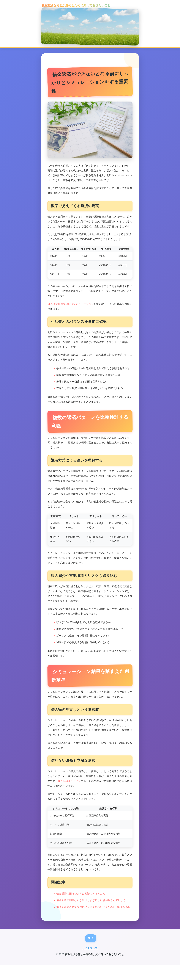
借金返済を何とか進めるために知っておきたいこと (76, 5)
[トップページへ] (90, 26)
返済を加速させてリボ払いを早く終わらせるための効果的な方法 (93, 906)
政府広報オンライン (69, 781)
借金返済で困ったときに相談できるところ (80, 893)
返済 (90, 938)
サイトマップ (90, 948)
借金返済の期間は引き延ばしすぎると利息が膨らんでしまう (91, 900)
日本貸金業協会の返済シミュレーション (70, 303)
